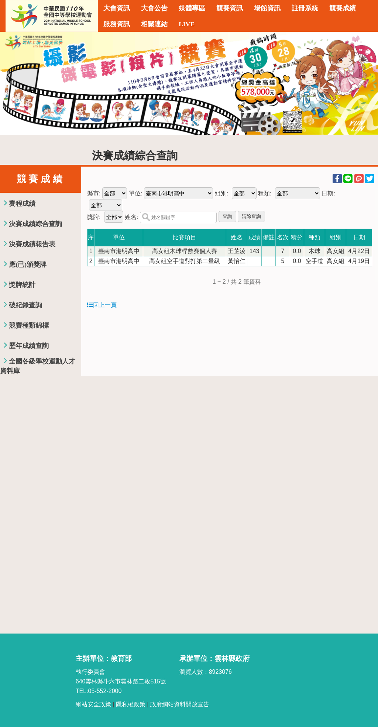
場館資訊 (267, 8)
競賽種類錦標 (29, 325)
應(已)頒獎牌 (28, 264)
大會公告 (154, 8)
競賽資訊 (229, 8)
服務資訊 (116, 24)
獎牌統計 (22, 285)
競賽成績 (342, 8)
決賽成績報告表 (32, 244)
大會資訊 (116, 8)
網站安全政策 (93, 704)
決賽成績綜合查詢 (35, 224)
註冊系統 (305, 8)
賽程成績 (22, 203)
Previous (13, 83)
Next (365, 83)
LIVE (187, 24)
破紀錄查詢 (25, 305)
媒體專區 (192, 8)
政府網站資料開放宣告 (179, 704)
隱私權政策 (130, 704)
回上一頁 (102, 305)
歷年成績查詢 (29, 345)
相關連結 (154, 24)
